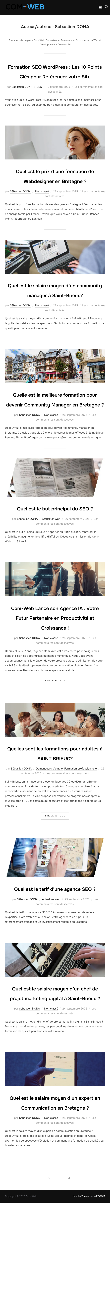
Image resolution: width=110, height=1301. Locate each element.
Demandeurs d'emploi (49, 837)
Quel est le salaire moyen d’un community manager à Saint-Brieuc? (55, 314)
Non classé (42, 211)
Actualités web (51, 577)
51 (68, 1276)
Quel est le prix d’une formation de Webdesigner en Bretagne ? (55, 190)
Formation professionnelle (80, 837)
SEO (39, 96)
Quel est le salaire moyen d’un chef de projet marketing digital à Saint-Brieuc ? (55, 1076)
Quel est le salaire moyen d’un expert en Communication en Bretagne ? (55, 1195)
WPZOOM (99, 1294)
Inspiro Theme (81, 1294)
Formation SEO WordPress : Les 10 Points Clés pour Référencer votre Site (54, 76)
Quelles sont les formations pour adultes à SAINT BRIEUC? (54, 816)
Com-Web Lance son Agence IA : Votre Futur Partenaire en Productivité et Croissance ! (55, 676)
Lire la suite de (57, 738)
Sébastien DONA (22, 96)
